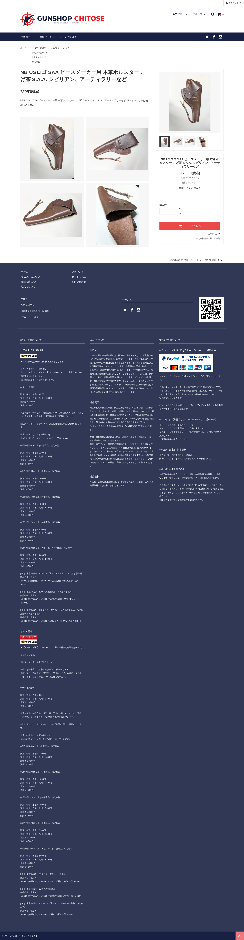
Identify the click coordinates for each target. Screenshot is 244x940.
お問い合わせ (47, 37)
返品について (214, 234)
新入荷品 (36, 62)
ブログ (23, 298)
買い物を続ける (214, 260)
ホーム (23, 48)
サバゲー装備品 (39, 48)
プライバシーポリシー (32, 313)
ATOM (30, 303)
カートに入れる (190, 226)
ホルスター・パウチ (60, 48)
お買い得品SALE (39, 52)
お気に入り (190, 183)
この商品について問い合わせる (186, 260)
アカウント (233, 2)
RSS (22, 303)
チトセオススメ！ (40, 57)
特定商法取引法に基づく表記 (35, 308)
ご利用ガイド (28, 37)
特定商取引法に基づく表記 (208, 238)
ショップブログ (68, 37)
